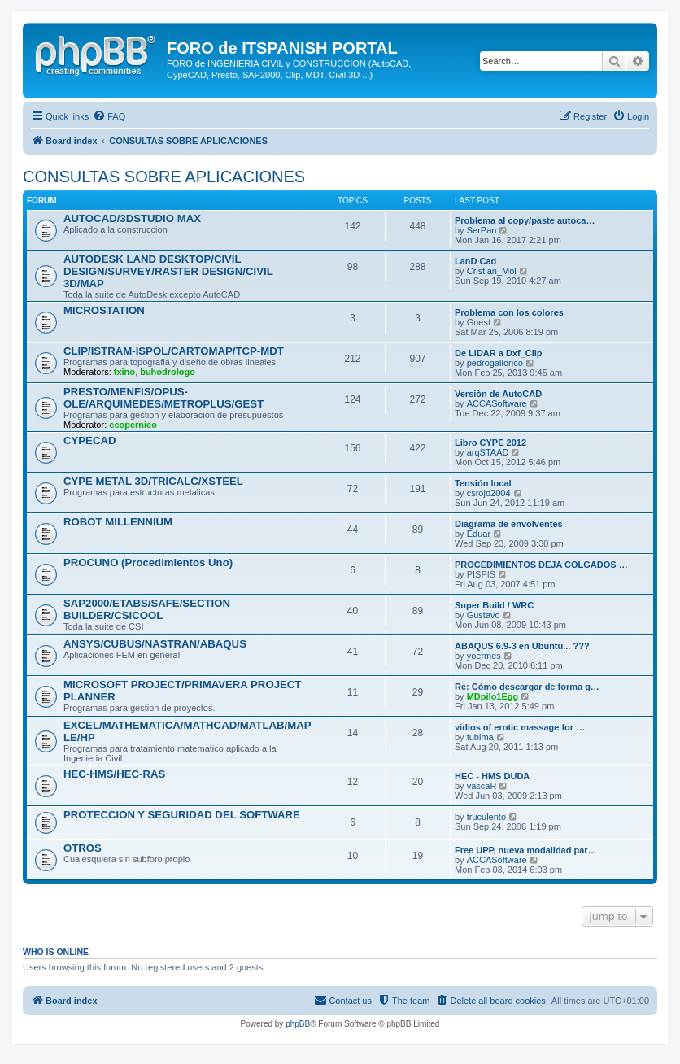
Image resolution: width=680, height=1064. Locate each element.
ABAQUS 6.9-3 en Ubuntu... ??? (522, 646)
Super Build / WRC (494, 605)
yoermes (484, 656)
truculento (486, 817)
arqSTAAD (488, 452)
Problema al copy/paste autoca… (525, 220)
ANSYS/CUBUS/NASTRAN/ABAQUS (154, 644)
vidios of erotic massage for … (520, 727)
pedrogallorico (495, 363)
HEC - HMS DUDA (492, 776)
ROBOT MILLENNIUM (117, 522)
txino (124, 372)
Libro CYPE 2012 (490, 442)
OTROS (82, 848)
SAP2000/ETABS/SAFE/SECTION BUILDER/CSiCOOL (146, 609)
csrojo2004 (489, 493)
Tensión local (483, 483)
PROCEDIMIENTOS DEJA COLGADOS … (541, 564)
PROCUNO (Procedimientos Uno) (148, 562)
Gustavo (483, 615)
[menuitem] (109, 116)
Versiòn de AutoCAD (498, 394)
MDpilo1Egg (493, 696)
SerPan (482, 230)
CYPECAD (89, 440)
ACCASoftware (497, 403)
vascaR (482, 786)
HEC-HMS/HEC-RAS (114, 774)
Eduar (478, 534)
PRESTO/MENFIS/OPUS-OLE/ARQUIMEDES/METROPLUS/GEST (163, 398)
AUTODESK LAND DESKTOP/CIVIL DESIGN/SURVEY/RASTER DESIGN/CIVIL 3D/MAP (167, 271)
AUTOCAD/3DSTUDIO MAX (132, 218)
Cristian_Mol (492, 271)
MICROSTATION (104, 310)
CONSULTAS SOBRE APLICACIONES (164, 176)
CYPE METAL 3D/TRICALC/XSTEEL (153, 481)
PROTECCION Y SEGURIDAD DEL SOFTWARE (181, 815)
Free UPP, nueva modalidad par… (526, 850)
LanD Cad (475, 261)
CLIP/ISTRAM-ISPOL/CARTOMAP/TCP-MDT (173, 351)
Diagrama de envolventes (509, 524)
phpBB (298, 1023)
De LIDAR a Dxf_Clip (499, 353)
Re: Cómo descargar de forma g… (527, 686)
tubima (480, 737)
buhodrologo (167, 372)
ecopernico (133, 425)
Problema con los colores (509, 312)
